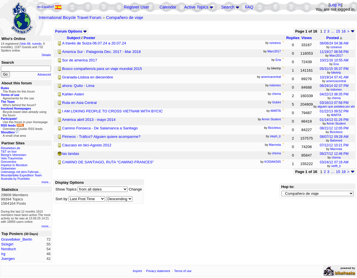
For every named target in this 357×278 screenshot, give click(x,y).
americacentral (336, 81)
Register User (136, 7)
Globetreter (8, 168)
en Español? (49, 6)
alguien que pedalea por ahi (336, 106)
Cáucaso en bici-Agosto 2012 (86, 145)
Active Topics (196, 7)
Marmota (336, 149)
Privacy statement (158, 271)
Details (46, 55)
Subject (73, 38)
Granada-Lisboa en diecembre (87, 77)
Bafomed (336, 140)
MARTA (336, 115)
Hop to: (287, 187)
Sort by (61, 199)
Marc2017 (336, 55)
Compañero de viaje (124, 17)
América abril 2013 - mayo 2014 (89, 119)
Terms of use (183, 271)
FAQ (249, 7)
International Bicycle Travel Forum (70, 17)
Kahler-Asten (73, 94)
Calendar (168, 7)
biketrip (336, 72)
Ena (336, 64)
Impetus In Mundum (14, 165)
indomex (336, 89)
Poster (89, 38)
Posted (334, 38)
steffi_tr (336, 166)
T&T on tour (9, 151)
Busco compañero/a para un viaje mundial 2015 (102, 69)
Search (227, 7)
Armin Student (336, 123)
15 (338, 31)
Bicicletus (336, 132)
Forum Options (71, 31)
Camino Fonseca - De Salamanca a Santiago (100, 128)
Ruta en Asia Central (79, 102)
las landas (70, 153)
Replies (293, 38)
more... (46, 182)
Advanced (44, 74)
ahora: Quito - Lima (78, 86)
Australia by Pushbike (15, 178)
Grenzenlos (8, 161)
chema (336, 98)
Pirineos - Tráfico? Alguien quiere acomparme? (101, 136)
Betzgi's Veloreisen (13, 155)
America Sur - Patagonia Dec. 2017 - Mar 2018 (101, 52)
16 (343, 31)
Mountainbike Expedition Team (21, 175)
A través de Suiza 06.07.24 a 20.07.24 (94, 43)
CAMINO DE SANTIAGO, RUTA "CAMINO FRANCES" (108, 162)
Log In (335, 5)
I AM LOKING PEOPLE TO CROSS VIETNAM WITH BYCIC (112, 111)
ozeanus (336, 47)
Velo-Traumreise (12, 158)
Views (306, 38)
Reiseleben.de (10, 148)
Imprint (137, 271)
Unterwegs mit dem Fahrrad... (21, 172)
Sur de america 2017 (79, 60)
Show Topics (66, 189)
